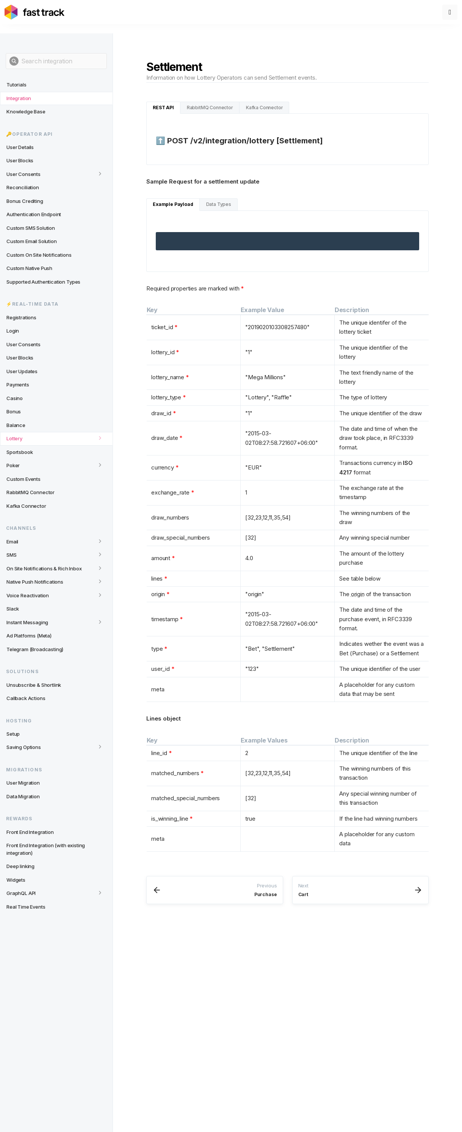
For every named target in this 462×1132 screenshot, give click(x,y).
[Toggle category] (100, 174)
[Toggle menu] (449, 12)
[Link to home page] (34, 12)
